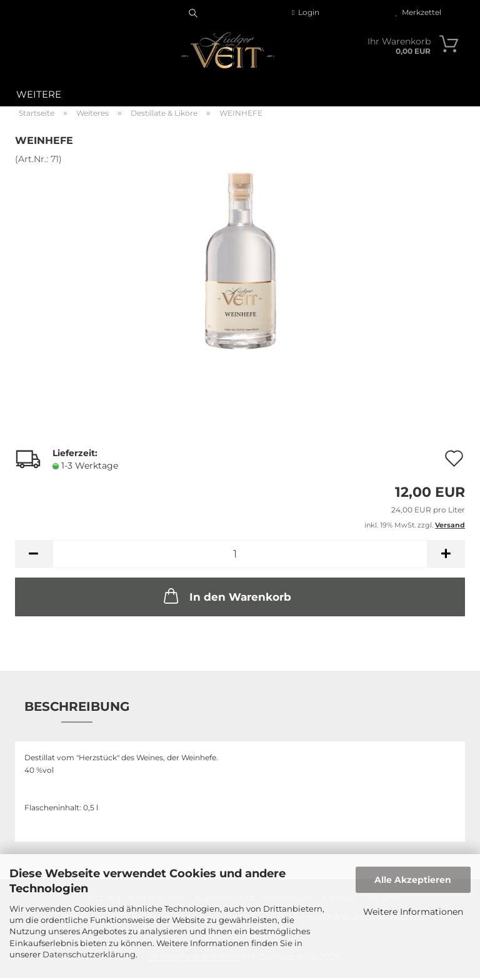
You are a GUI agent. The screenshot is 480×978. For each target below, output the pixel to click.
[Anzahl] (240, 554)
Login (305, 12)
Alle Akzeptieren (412, 879)
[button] (33, 554)
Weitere (38, 94)
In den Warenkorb (226, 596)
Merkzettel (418, 12)
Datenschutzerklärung (89, 954)
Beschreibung (76, 706)
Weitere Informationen (413, 911)
